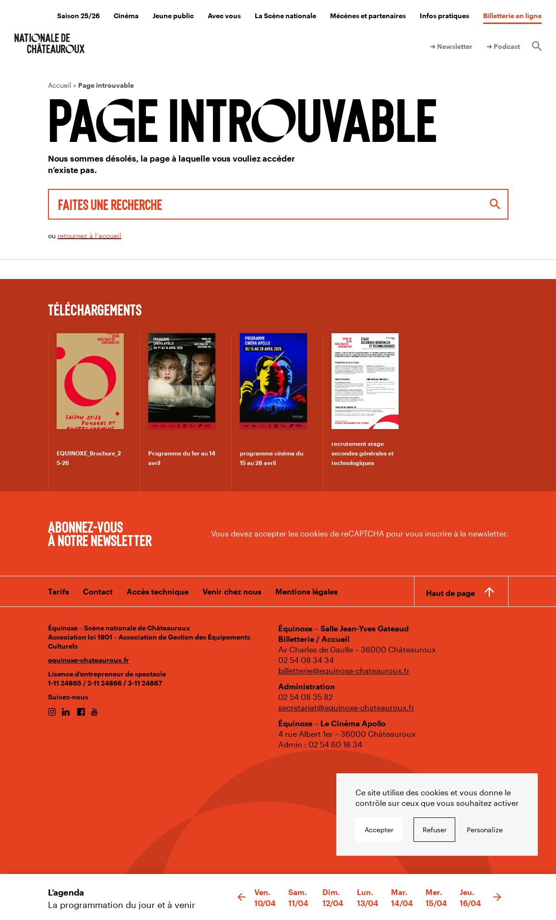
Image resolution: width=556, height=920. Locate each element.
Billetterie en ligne (512, 16)
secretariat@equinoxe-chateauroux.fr (346, 707)
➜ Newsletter (451, 46)
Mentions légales (306, 591)
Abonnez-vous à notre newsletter (100, 533)
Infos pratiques (444, 16)
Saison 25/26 (78, 16)
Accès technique (158, 591)
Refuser (435, 830)
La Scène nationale (285, 16)
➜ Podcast (503, 46)
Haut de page (450, 592)
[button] (241, 897)
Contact (98, 591)
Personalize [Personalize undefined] (485, 830)
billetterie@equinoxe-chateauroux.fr (344, 670)
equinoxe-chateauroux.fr (88, 660)
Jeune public (173, 16)
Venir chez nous (231, 591)
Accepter (379, 830)
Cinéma (126, 16)
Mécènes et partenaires (368, 16)
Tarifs (58, 591)
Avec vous (224, 16)
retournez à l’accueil (89, 236)
